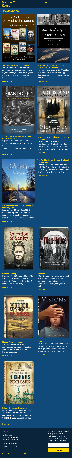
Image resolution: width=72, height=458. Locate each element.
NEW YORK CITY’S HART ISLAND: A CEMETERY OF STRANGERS (50, 67)
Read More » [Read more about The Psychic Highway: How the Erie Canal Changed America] (42, 176)
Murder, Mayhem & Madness (13, 342)
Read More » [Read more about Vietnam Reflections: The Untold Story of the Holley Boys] (7, 221)
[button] (45, 2)
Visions (40, 341)
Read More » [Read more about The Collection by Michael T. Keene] (7, 81)
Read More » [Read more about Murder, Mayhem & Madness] (7, 355)
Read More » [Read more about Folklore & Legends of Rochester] (7, 424)
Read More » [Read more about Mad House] (42, 290)
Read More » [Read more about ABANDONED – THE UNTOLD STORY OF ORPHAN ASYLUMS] (7, 154)
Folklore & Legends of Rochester (14, 408)
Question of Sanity (9, 274)
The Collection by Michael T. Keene (15, 65)
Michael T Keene (8, 4)
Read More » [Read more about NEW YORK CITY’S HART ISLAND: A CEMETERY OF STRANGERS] (42, 81)
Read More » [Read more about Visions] (42, 355)
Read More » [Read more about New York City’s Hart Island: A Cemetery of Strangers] (42, 153)
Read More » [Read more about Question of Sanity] (7, 287)
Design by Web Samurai (24, 454)
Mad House (41, 274)
